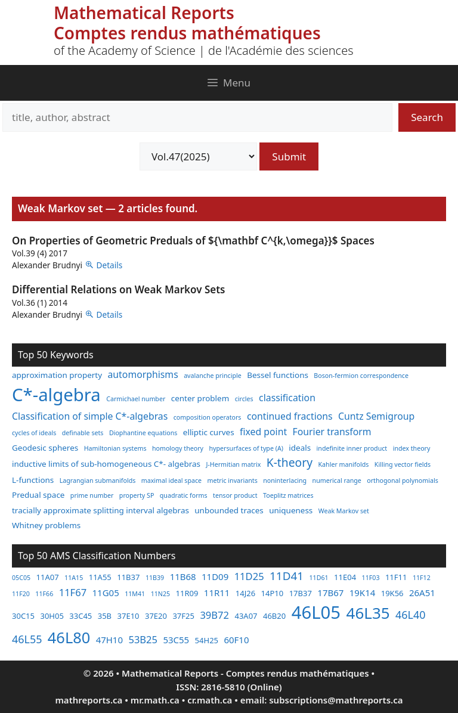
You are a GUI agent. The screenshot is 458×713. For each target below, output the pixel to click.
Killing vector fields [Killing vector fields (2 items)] (403, 464)
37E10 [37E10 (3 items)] (128, 615)
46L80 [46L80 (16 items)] (69, 637)
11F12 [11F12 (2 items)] (422, 578)
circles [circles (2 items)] (244, 399)
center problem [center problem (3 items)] (200, 398)
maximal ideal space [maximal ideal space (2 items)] (171, 480)
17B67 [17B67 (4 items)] (330, 593)
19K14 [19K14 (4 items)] (362, 593)
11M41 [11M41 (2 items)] (135, 594)
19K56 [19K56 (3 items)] (392, 593)
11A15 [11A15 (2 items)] (73, 578)
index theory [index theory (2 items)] (412, 448)
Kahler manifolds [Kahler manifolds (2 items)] (343, 464)
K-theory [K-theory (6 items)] (289, 462)
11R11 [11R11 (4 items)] (217, 593)
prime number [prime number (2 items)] (92, 495)
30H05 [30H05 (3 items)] (51, 615)
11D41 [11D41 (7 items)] (287, 576)
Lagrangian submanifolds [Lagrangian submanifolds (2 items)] (98, 480)
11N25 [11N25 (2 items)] (160, 594)
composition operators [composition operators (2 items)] (208, 417)
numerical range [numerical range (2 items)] (336, 480)
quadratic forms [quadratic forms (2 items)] (184, 495)
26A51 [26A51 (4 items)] (422, 593)
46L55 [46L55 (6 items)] (27, 639)
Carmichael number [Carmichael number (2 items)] (135, 399)
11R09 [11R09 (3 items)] (187, 593)
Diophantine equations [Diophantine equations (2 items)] (143, 433)
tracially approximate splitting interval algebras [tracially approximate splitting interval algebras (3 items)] (100, 510)
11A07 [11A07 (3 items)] (47, 577)
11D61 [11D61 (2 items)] (319, 578)
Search (427, 117)
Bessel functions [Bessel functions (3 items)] (277, 375)
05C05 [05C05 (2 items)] (21, 578)
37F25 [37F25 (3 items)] (183, 615)
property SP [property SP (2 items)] (136, 495)
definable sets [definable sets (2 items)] (83, 433)
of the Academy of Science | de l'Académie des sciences (204, 50)
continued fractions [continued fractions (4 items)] (290, 416)
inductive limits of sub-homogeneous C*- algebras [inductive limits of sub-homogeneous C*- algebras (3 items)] (106, 463)
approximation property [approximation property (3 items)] (57, 375)
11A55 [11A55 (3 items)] (100, 577)
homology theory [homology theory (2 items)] (177, 448)
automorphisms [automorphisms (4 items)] (143, 374)
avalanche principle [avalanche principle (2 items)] (213, 375)
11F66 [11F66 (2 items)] (44, 594)
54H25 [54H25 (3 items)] (206, 640)
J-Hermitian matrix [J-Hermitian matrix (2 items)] (233, 464)
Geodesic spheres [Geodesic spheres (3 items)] (45, 447)
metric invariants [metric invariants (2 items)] (233, 480)
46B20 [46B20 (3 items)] (274, 615)
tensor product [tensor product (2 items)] (235, 495)
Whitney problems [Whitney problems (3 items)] (46, 525)
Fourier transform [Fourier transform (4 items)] (332, 431)
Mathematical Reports (144, 12)
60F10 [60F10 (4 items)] (236, 640)
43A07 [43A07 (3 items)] (245, 615)
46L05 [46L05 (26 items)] (316, 612)
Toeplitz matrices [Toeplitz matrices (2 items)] (288, 495)
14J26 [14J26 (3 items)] (245, 593)
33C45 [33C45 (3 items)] (80, 615)
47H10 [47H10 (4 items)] (109, 640)
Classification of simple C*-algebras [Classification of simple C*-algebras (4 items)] (90, 416)
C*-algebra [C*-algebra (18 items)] (56, 395)
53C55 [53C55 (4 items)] (176, 640)
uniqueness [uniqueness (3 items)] (290, 510)
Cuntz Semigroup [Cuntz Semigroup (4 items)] (376, 416)
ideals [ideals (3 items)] (300, 447)
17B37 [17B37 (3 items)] (300, 593)
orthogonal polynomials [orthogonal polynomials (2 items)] (402, 480)
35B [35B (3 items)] (105, 615)
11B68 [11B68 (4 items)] (183, 576)
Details (110, 265)
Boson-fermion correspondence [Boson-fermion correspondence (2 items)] (361, 375)
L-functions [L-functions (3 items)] (33, 480)
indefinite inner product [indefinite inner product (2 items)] (352, 448)
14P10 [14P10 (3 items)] (272, 593)
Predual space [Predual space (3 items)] (38, 494)
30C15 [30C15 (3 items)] (23, 615)
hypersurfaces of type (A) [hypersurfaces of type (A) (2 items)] (246, 448)
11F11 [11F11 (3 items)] (396, 577)
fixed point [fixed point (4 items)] (263, 431)
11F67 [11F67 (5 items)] (72, 592)
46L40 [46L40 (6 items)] (410, 614)
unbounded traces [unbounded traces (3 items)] (228, 510)
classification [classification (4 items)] (287, 397)
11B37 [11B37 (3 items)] (128, 577)
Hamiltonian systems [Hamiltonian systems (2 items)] (115, 448)
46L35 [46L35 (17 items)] (368, 613)
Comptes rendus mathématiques (187, 32)
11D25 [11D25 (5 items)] (249, 576)
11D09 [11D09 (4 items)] (215, 576)
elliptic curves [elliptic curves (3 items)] (208, 432)
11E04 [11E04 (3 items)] (345, 577)
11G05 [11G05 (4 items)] (105, 593)
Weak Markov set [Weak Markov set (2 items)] (343, 511)
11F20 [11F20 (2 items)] (21, 594)
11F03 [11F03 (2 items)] (371, 578)
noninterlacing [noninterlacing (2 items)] (285, 480)
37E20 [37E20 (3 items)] (156, 615)
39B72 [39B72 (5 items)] (214, 615)
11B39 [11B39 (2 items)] (155, 578)
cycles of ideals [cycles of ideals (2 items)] (34, 433)
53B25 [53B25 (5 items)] (142, 639)
